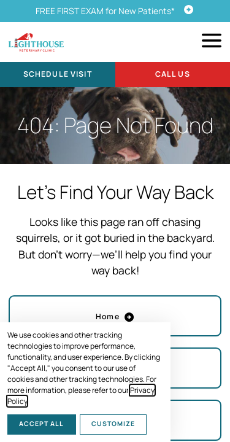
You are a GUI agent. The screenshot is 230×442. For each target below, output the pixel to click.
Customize (113, 423)
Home (115, 316)
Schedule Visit (57, 74)
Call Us (172, 74)
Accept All (41, 423)
